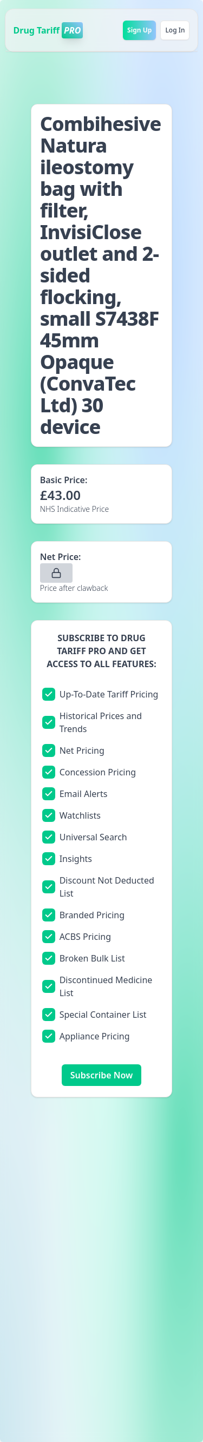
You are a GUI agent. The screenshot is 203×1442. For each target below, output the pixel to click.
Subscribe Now (101, 1075)
